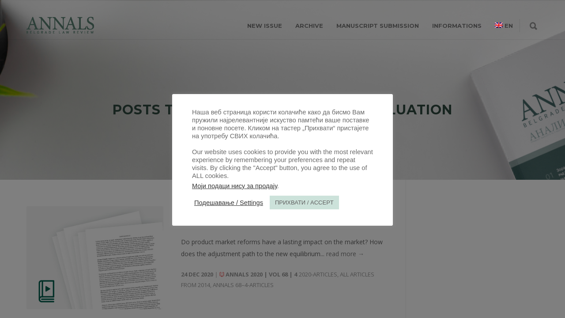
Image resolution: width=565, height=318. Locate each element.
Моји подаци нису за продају (234, 185)
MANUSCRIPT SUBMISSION (377, 25)
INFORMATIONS (457, 25)
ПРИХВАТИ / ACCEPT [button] (304, 202)
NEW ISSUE (264, 25)
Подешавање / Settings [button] (228, 202)
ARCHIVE (309, 25)
